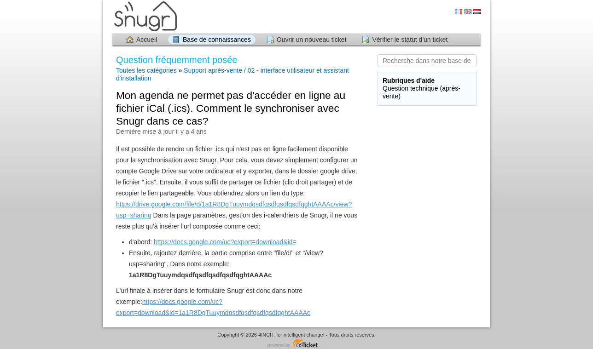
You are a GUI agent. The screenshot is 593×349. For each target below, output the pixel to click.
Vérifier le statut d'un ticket (410, 39)
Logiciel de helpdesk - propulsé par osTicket (296, 343)
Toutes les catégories (146, 70)
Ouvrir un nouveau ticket (312, 39)
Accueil (146, 39)
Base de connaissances (217, 39)
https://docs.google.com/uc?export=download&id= (225, 242)
